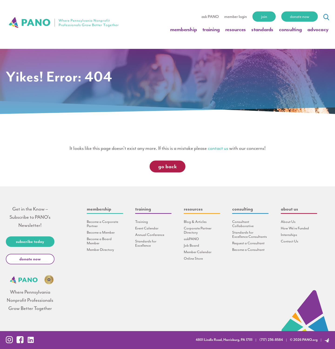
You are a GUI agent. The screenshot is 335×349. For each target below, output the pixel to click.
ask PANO (210, 16)
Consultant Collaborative (243, 223)
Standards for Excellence (145, 243)
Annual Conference (149, 234)
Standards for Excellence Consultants (249, 234)
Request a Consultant (248, 243)
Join (264, 16)
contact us (218, 148)
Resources (235, 29)
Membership (183, 29)
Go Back (167, 166)
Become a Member (101, 232)
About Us (288, 221)
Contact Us (289, 241)
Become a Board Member (99, 241)
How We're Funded (295, 228)
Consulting (290, 29)
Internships (289, 234)
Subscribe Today (30, 241)
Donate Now (299, 16)
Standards (262, 29)
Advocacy (317, 29)
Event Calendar (146, 228)
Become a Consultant (248, 249)
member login (235, 16)
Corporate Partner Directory (197, 230)
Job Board (191, 245)
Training (211, 29)
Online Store (193, 258)
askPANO (191, 239)
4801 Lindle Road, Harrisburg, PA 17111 (224, 340)
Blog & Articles (195, 221)
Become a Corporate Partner (102, 223)
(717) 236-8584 (271, 340)
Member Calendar (197, 252)
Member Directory (100, 249)
